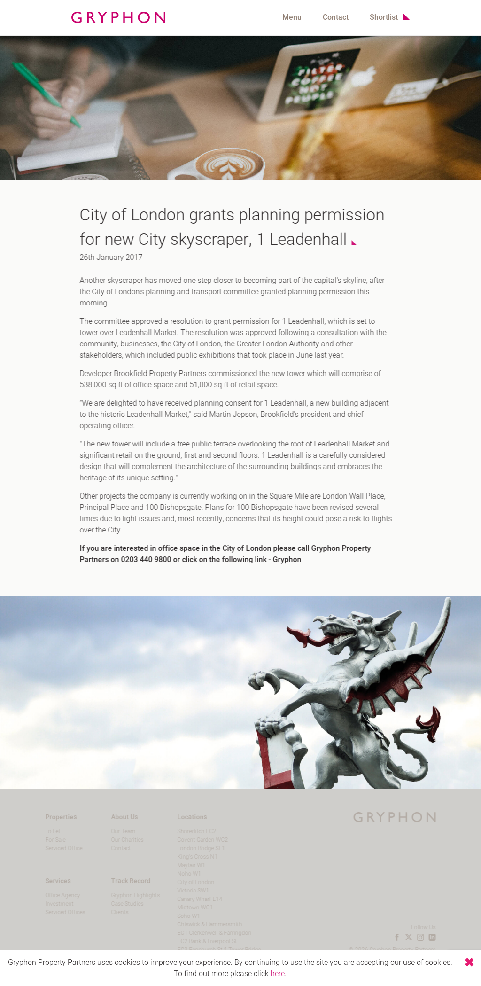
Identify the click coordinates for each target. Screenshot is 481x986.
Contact (336, 17)
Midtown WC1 (181, 907)
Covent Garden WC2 (188, 840)
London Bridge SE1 (187, 848)
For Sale (41, 840)
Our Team (110, 831)
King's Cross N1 (183, 857)
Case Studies (114, 904)
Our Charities (114, 840)
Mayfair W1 (177, 865)
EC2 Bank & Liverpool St (193, 941)
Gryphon (282, 559)
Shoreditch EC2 (182, 831)
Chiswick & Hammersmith (195, 924)
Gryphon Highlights (122, 895)
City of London (182, 882)
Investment (45, 904)
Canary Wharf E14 (186, 899)
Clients (106, 912)
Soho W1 (174, 916)
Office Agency (48, 895)
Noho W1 (175, 873)
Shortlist (384, 17)
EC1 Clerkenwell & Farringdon (200, 933)
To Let (39, 831)
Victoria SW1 (179, 890)
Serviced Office (50, 848)
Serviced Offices (51, 912)
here (278, 973)
